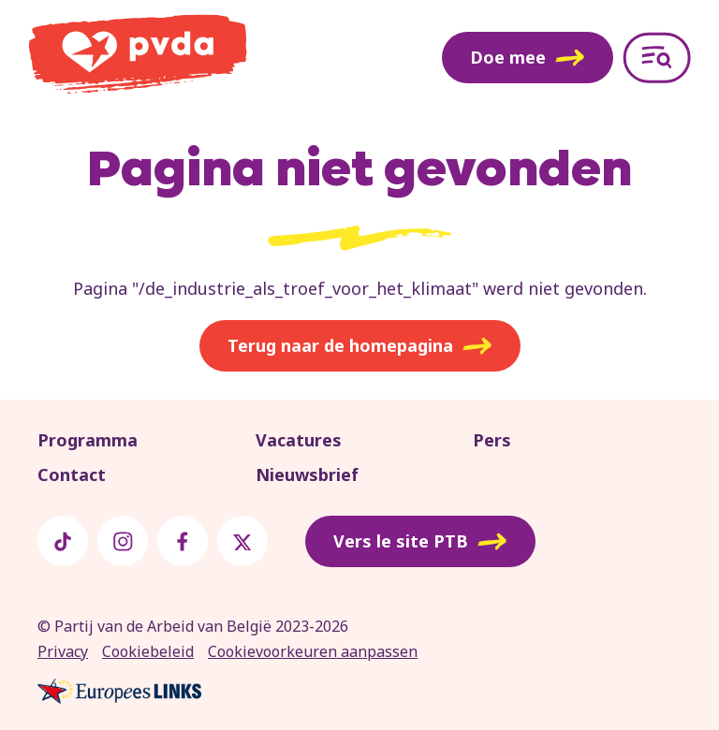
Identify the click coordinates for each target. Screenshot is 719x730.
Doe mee (527, 57)
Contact (71, 474)
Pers (492, 440)
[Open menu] (657, 57)
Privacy (62, 651)
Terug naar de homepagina (359, 346)
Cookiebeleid (148, 651)
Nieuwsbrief (307, 474)
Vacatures (299, 440)
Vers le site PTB (420, 542)
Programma (87, 440)
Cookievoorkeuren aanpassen (313, 651)
